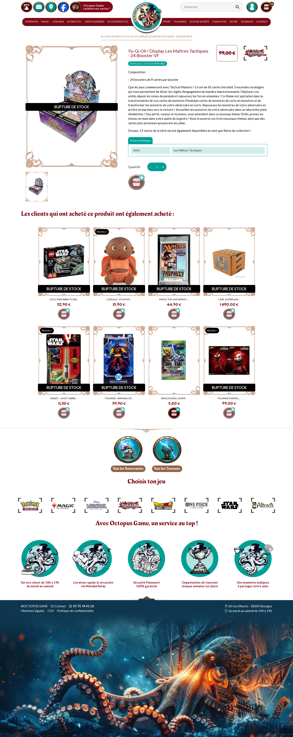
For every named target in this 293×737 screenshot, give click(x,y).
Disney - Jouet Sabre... (64, 398)
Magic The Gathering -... (174, 299)
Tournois (247, 21)
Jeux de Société (199, 21)
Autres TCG (74, 21)
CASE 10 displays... (229, 299)
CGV (51, 611)
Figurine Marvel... (229, 398)
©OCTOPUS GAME (34, 606)
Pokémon (31, 21)
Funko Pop (219, 21)
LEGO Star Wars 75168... (64, 299)
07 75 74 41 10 (83, 606)
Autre (234, 21)
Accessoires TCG (118, 21)
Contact (262, 21)
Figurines (180, 21)
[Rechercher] (211, 7)
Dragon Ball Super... (174, 398)
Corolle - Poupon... (119, 299)
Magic (45, 21)
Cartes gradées (94, 21)
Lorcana (58, 21)
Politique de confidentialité (75, 611)
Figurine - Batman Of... (119, 398)
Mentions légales (32, 611)
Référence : (136, 63)
